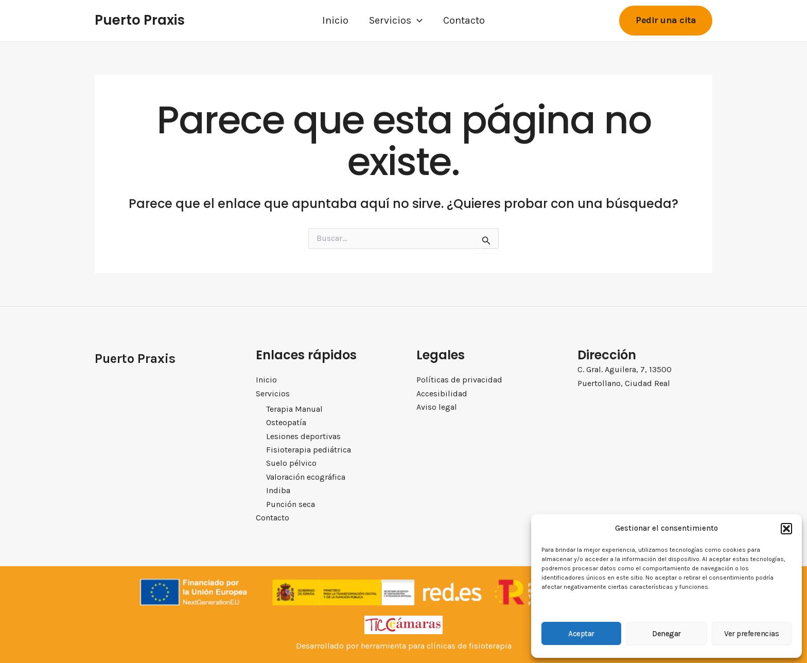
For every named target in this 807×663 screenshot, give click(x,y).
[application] (417, 20)
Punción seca (290, 504)
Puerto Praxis (140, 20)
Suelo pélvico (291, 463)
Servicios (396, 20)
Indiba (278, 490)
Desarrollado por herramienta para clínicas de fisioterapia (404, 646)
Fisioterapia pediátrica (308, 450)
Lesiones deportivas (303, 436)
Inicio (335, 20)
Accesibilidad (441, 393)
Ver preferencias (751, 633)
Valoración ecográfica (305, 477)
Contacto (464, 20)
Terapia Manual (294, 409)
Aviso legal (436, 407)
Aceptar (581, 633)
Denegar (666, 633)
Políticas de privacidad (459, 380)
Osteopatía (286, 422)
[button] (786, 529)
